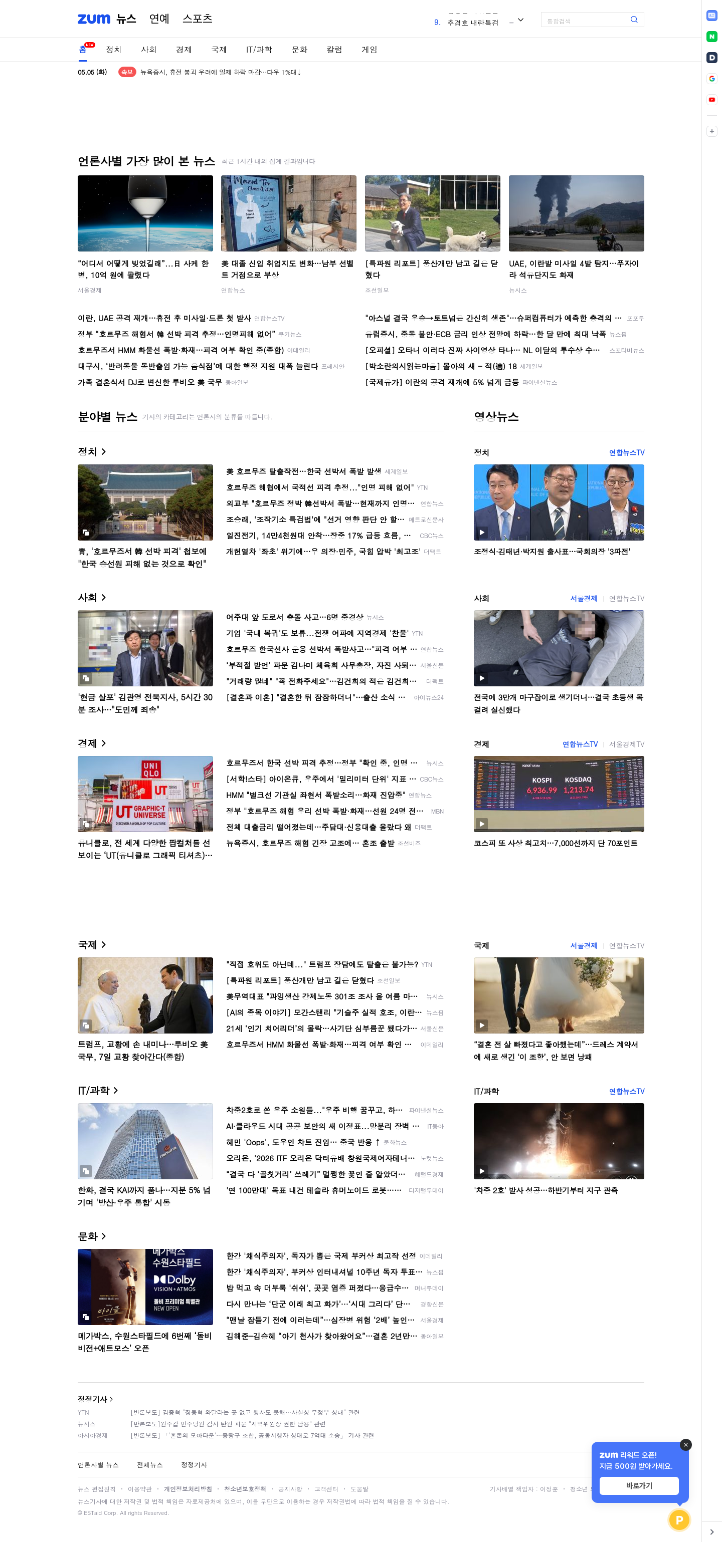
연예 (159, 19)
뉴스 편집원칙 (97, 1488)
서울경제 (90, 290)
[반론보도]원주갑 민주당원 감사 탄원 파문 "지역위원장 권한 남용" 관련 (228, 1423)
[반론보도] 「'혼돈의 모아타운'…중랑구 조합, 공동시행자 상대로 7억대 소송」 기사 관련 (252, 1435)
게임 (370, 49)
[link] (711, 15)
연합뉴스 (233, 290)
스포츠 (198, 19)
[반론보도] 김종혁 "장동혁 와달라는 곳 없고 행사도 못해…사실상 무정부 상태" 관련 (245, 1412)
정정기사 (92, 1399)
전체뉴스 (150, 1464)
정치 (114, 49)
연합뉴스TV (626, 452)
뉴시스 (518, 290)
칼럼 (334, 49)
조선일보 (377, 290)
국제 (219, 49)
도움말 (359, 1488)
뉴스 (126, 19)
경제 (184, 49)
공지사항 (290, 1488)
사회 (149, 49)
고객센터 (326, 1488)
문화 (299, 49)
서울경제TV (626, 744)
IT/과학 (259, 49)
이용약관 (140, 1488)
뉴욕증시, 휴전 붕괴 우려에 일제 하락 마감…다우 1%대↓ (221, 72)
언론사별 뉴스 (98, 1464)
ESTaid (93, 1512)
